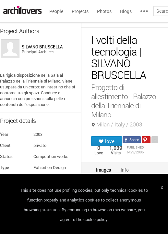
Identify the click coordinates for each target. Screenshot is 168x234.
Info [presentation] (125, 170)
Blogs (126, 11)
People (56, 11)
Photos (104, 11)
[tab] (103, 169)
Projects (80, 11)
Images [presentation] (103, 170)
